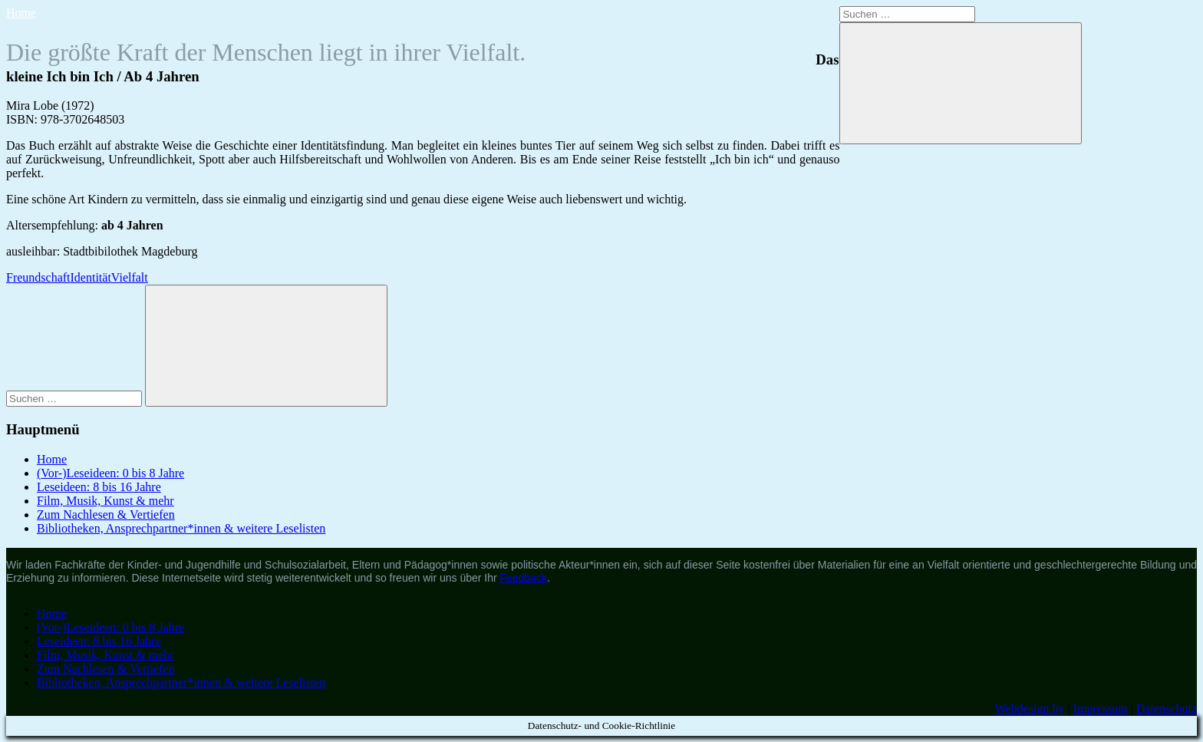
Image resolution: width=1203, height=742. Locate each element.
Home (21, 12)
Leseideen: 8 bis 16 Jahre (99, 486)
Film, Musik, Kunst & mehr (105, 500)
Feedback (523, 578)
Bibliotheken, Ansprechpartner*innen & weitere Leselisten (181, 528)
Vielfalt (129, 277)
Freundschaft (38, 277)
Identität (91, 277)
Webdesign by (1030, 708)
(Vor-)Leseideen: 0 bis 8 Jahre (110, 473)
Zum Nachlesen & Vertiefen (106, 514)
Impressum (1100, 708)
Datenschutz (1166, 708)
